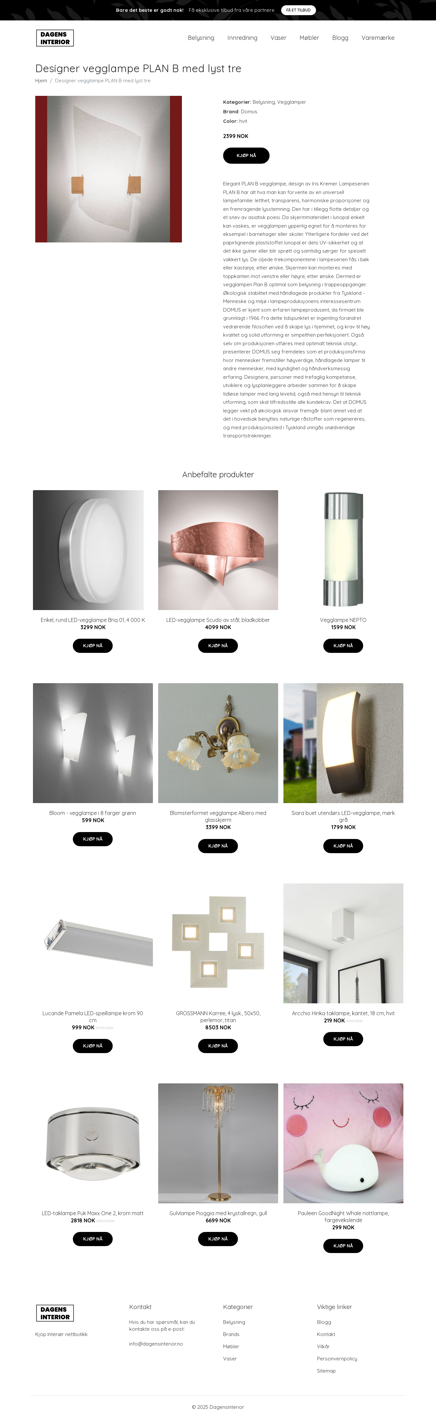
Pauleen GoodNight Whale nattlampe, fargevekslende (343, 1221)
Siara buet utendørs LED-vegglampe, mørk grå (343, 821)
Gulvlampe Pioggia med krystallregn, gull (218, 1217)
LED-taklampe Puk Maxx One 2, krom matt (93, 1217)
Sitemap (326, 1375)
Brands (231, 1339)
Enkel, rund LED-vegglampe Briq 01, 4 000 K (93, 624)
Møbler (309, 40)
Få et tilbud (298, 10)
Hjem (41, 85)
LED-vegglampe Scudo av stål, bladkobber (218, 624)
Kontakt (326, 1339)
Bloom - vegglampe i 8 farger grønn (92, 817)
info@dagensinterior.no (156, 1348)
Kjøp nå (246, 160)
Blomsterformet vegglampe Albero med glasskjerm (218, 821)
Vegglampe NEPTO (343, 624)
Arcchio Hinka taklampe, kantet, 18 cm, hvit (343, 1018)
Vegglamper (291, 106)
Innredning (242, 40)
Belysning (201, 40)
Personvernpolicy (337, 1363)
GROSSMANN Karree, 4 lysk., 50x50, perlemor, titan (218, 1021)
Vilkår (323, 1351)
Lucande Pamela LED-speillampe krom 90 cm (93, 1021)
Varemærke (378, 40)
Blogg (340, 40)
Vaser (278, 40)
